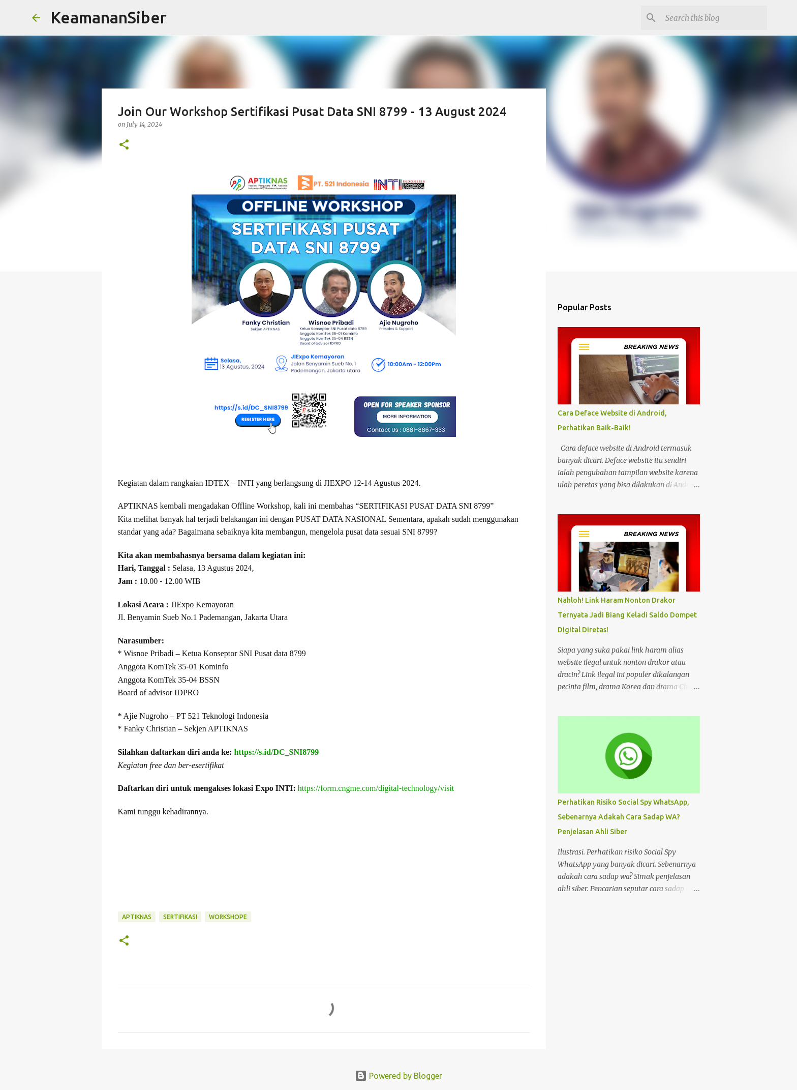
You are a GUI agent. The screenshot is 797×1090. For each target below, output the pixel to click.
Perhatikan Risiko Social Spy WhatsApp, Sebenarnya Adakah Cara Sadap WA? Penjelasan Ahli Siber (623, 817)
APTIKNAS (136, 917)
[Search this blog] (713, 18)
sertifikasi (180, 917)
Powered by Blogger (398, 1075)
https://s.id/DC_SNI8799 (276, 752)
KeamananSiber (108, 17)
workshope (228, 917)
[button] (124, 145)
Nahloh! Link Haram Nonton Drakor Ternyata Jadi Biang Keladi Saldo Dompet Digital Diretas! (627, 615)
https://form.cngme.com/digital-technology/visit (376, 788)
